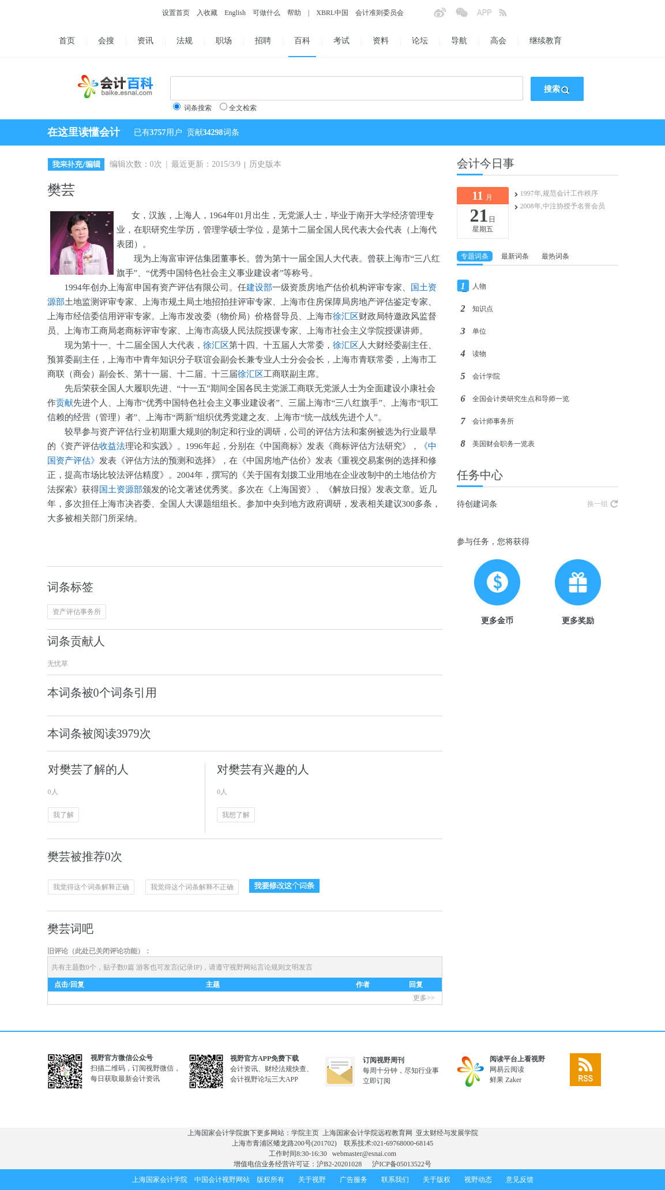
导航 (459, 40)
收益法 (112, 446)
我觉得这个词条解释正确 (91, 887)
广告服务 (353, 1180)
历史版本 (265, 164)
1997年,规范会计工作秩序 (559, 193)
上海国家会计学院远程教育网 (367, 1133)
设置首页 (176, 13)
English (235, 13)
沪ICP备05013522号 (401, 1164)
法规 (184, 40)
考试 (341, 40)
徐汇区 (346, 316)
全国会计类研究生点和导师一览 (520, 399)
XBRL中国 (332, 13)
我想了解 (236, 815)
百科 (302, 40)
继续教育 (545, 40)
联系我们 (395, 1180)
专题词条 (475, 256)
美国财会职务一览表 (503, 444)
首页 (67, 40)
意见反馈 (519, 1180)
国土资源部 (120, 489)
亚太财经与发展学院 (447, 1133)
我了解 (63, 815)
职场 (224, 40)
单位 (479, 331)
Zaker (513, 1080)
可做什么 (266, 13)
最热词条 (555, 256)
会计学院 (486, 376)
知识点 (482, 309)
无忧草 (57, 664)
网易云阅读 (507, 1069)
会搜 (106, 40)
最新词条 (515, 256)
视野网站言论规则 (257, 967)
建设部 (259, 287)
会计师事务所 (493, 421)
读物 (479, 354)
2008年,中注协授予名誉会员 (562, 206)
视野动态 (478, 1180)
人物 (479, 286)
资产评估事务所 (76, 612)
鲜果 (497, 1080)
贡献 (64, 402)
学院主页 (305, 1133)
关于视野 (312, 1180)
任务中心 (480, 475)
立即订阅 (376, 1081)
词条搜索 (198, 108)
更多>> (424, 998)
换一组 (597, 504)
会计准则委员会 (379, 13)
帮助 (294, 13)
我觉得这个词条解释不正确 (192, 887)
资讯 (145, 40)
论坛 (420, 40)
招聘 (263, 40)
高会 (498, 40)
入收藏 (207, 13)
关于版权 (436, 1180)
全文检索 (243, 108)
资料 (381, 40)
